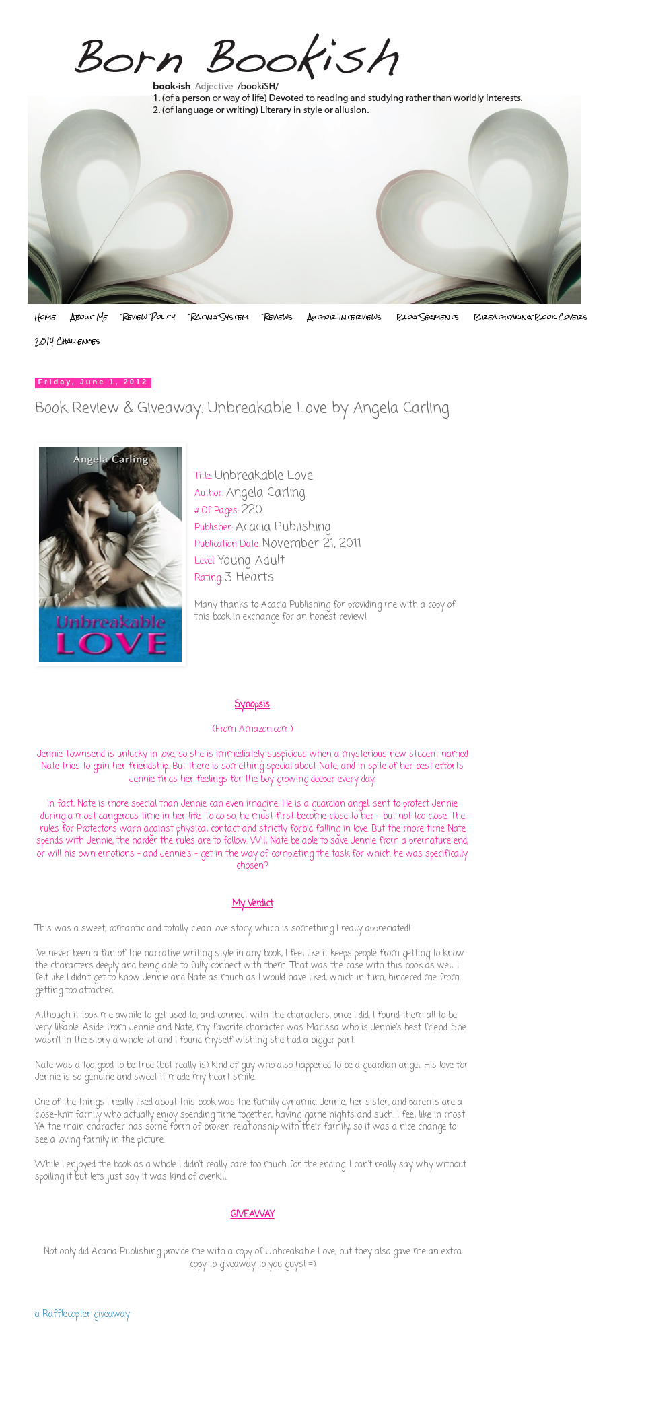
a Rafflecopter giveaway (82, 1314)
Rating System (219, 317)
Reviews (278, 317)
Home (45, 317)
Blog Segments (427, 317)
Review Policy (149, 317)
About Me (89, 317)
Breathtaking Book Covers (530, 317)
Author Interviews (345, 317)
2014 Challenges (67, 341)
